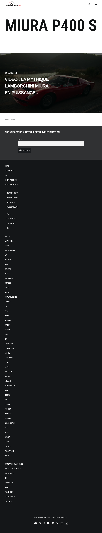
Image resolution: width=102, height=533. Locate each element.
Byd (6, 274)
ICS (7, 228)
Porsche (8, 414)
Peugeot (8, 409)
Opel (6, 400)
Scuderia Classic (12, 207)
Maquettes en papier (13, 469)
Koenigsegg (9, 344)
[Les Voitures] (13, 3)
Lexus (7, 362)
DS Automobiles (11, 297)
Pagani (7, 404)
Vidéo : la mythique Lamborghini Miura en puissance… (27, 86)
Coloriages (9, 473)
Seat (6, 428)
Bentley (8, 260)
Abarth (7, 236)
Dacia (7, 292)
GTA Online (11, 223)
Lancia (7, 353)
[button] (96, 3)
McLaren (8, 381)
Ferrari (7, 302)
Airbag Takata (10, 497)
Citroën (8, 283)
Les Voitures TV (12, 193)
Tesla (7, 442)
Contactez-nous (11, 180)
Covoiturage (10, 483)
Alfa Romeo (9, 241)
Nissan (7, 395)
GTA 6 (8, 214)
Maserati (8, 372)
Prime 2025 (9, 492)
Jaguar (7, 330)
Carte (7, 166)
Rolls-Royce (9, 423)
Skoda (7, 432)
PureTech (8, 501)
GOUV (7, 487)
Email (20, 140)
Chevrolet (9, 278)
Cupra (7, 288)
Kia (6, 339)
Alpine (7, 246)
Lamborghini (9, 348)
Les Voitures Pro (13, 198)
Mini (6, 390)
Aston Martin (10, 250)
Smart (7, 437)
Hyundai (8, 320)
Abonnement (9, 171)
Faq (6, 175)
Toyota (7, 446)
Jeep (6, 334)
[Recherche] (87, 4)
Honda (7, 316)
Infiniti (7, 325)
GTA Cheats (11, 219)
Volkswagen (9, 451)
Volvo (7, 456)
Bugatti (8, 269)
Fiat (6, 306)
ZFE (6, 478)
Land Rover (9, 358)
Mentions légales (11, 185)
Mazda (7, 376)
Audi (6, 255)
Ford (6, 311)
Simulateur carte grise (14, 464)
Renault (8, 418)
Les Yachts (10, 202)
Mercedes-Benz (10, 386)
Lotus (7, 367)
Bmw (6, 264)
